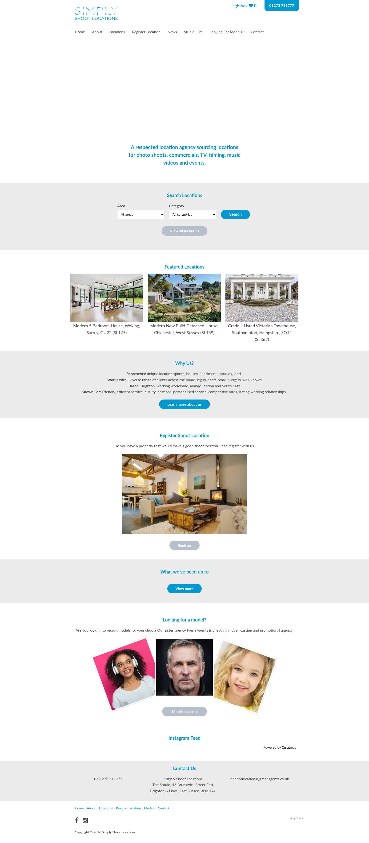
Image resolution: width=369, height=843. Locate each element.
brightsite (297, 818)
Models (149, 808)
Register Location (146, 31)
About (97, 31)
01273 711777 (281, 5)
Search (235, 214)
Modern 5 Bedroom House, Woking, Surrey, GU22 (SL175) (106, 329)
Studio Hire (193, 31)
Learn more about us (184, 404)
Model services (184, 711)
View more (185, 588)
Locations (117, 31)
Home (80, 31)
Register (184, 545)
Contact (257, 31)
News (172, 31)
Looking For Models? (227, 31)
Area (121, 205)
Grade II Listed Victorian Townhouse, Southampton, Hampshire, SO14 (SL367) (262, 332)
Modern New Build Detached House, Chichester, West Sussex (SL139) (184, 329)
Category (176, 205)
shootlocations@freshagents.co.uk (261, 778)
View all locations (184, 231)
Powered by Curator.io (280, 747)
